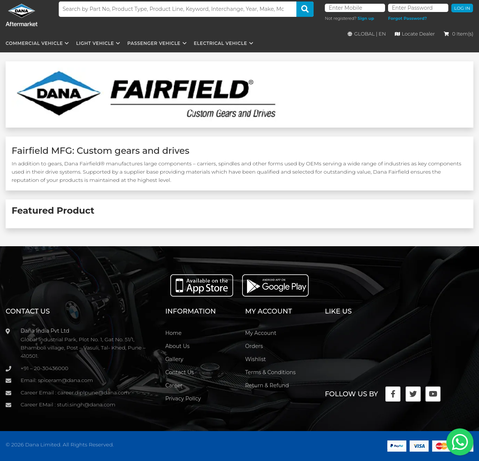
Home (173, 333)
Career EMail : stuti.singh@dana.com (68, 404)
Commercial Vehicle (34, 43)
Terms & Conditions (270, 372)
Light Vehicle (95, 43)
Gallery (174, 359)
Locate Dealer (415, 34)
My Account (260, 333)
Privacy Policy (183, 398)
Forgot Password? (407, 18)
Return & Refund (267, 385)
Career (174, 385)
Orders (254, 346)
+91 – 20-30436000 (44, 368)
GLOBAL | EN (367, 34)
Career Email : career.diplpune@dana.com (75, 392)
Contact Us (179, 372)
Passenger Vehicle (153, 43)
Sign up (366, 18)
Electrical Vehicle (220, 43)
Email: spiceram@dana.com (57, 380)
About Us (177, 346)
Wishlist (255, 359)
